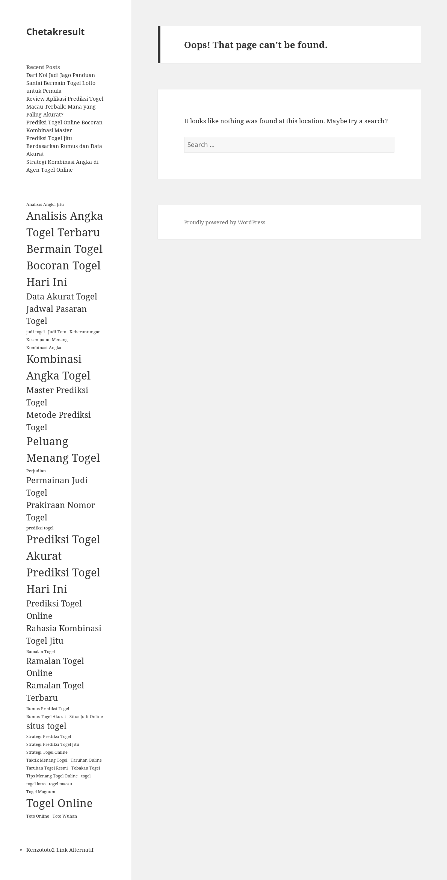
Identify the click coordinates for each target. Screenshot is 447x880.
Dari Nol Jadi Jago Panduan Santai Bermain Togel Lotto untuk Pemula (60, 82)
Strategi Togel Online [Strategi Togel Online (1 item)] (47, 752)
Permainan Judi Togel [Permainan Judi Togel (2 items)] (57, 486)
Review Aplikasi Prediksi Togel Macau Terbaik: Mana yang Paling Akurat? (64, 106)
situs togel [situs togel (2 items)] (46, 725)
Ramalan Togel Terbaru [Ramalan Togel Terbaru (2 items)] (55, 691)
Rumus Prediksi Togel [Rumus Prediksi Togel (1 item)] (47, 708)
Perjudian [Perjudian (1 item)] (36, 470)
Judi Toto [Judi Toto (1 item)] (57, 331)
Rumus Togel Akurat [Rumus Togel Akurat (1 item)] (46, 716)
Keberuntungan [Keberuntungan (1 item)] (85, 331)
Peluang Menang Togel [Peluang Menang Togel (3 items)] (63, 449)
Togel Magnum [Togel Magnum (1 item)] (40, 791)
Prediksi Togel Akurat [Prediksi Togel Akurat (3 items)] (63, 547)
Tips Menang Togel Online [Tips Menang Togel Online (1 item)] (52, 776)
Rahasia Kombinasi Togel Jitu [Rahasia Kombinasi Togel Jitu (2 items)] (63, 634)
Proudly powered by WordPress (224, 222)
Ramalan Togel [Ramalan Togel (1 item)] (40, 651)
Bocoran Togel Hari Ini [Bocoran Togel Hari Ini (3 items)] (63, 273)
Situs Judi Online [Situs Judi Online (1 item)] (86, 716)
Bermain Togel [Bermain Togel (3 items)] (64, 248)
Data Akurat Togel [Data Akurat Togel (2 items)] (61, 296)
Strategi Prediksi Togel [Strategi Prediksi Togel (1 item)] (48, 736)
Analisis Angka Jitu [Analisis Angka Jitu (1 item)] (45, 204)
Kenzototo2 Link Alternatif (60, 849)
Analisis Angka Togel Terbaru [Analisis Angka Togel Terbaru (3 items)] (64, 224)
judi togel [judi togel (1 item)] (35, 331)
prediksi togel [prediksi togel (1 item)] (39, 528)
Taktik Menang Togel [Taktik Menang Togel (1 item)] (46, 760)
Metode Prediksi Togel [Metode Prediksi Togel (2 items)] (58, 420)
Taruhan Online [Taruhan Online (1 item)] (86, 760)
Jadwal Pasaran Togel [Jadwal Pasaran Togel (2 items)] (56, 315)
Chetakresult (55, 31)
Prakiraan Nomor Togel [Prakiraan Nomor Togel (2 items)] (60, 511)
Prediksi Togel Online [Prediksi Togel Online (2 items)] (54, 609)
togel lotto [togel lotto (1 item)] (35, 783)
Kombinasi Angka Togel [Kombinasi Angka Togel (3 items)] (58, 367)
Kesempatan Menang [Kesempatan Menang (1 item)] (47, 339)
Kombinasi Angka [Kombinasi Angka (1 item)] (43, 347)
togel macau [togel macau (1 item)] (60, 783)
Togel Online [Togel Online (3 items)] (59, 802)
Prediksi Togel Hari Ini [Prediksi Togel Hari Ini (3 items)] (63, 580)
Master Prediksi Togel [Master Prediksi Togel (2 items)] (57, 396)
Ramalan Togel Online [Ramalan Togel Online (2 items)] (55, 667)
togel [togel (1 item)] (86, 776)
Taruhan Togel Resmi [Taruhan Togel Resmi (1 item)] (47, 768)
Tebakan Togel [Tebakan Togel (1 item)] (85, 768)
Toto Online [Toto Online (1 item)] (37, 816)
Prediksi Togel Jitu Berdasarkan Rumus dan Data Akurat (64, 146)
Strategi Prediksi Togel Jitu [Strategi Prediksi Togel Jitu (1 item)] (52, 744)
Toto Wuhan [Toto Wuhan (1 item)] (65, 816)
